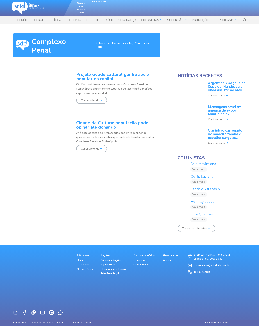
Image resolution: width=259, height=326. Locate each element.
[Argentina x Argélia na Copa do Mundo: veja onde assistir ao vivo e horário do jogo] (212, 91)
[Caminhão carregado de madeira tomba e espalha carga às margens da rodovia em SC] (212, 139)
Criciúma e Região (111, 260)
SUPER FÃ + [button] (177, 20)
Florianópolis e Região (113, 269)
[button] (244, 20)
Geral (39, 20)
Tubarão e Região (110, 273)
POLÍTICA (54, 20)
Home (80, 260)
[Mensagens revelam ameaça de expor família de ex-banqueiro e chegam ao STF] (212, 115)
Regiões (20, 20)
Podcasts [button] (228, 20)
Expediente (83, 264)
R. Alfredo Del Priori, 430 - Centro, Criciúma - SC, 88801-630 (213, 257)
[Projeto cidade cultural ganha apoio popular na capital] (87, 90)
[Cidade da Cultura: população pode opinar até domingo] (87, 138)
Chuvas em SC (141, 264)
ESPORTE (92, 20)
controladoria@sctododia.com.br (211, 265)
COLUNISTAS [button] (152, 20)
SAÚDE (109, 20)
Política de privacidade (216, 322)
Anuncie (167, 260)
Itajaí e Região (108, 264)
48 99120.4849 (202, 272)
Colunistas (139, 260)
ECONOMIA (73, 20)
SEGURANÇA (127, 20)
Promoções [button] (203, 20)
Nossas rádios (85, 269)
